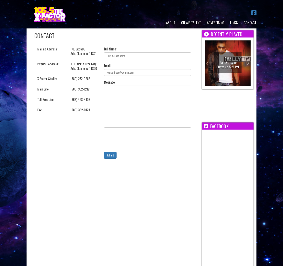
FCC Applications (185, 221)
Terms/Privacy (95, 221)
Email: (107, 66)
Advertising (215, 22)
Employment (118, 221)
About (170, 22)
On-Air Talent (191, 22)
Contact (250, 22)
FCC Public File (159, 221)
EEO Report (138, 221)
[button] (208, 63)
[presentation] (134, 139)
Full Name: (110, 49)
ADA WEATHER (228, 106)
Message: (109, 82)
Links (234, 22)
